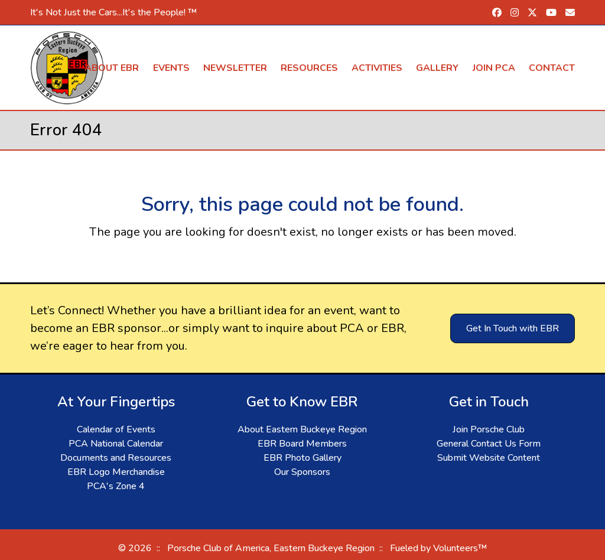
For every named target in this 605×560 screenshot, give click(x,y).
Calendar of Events (116, 429)
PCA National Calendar (116, 443)
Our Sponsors (302, 471)
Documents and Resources (115, 457)
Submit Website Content (488, 457)
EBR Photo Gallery (302, 457)
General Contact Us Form (489, 443)
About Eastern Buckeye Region (302, 429)
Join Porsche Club (489, 429)
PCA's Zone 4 (116, 486)
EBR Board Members (302, 443)
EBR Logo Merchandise (116, 471)
